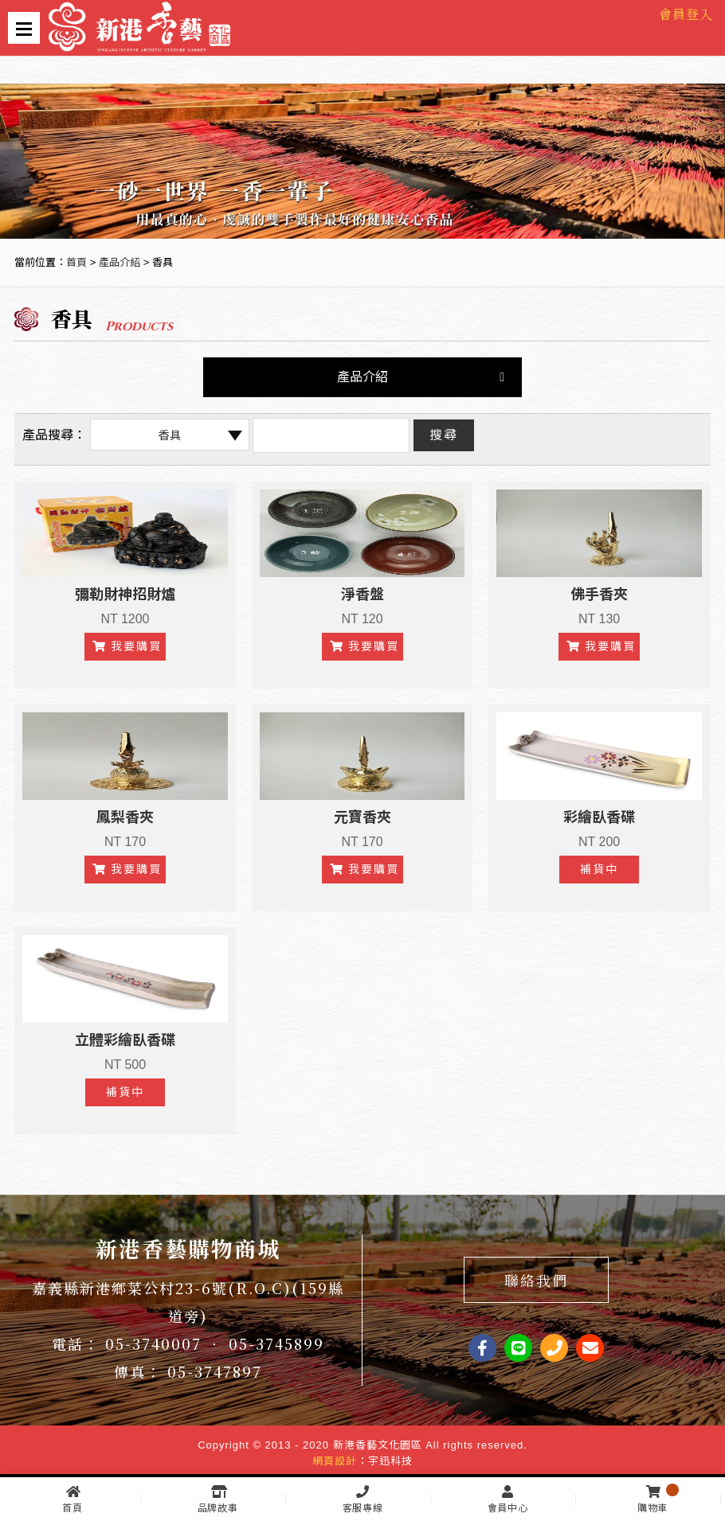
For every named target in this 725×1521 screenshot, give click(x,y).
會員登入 (686, 14)
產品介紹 (119, 262)
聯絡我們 (536, 1279)
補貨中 (599, 869)
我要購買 (127, 646)
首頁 (76, 262)
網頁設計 (334, 1461)
